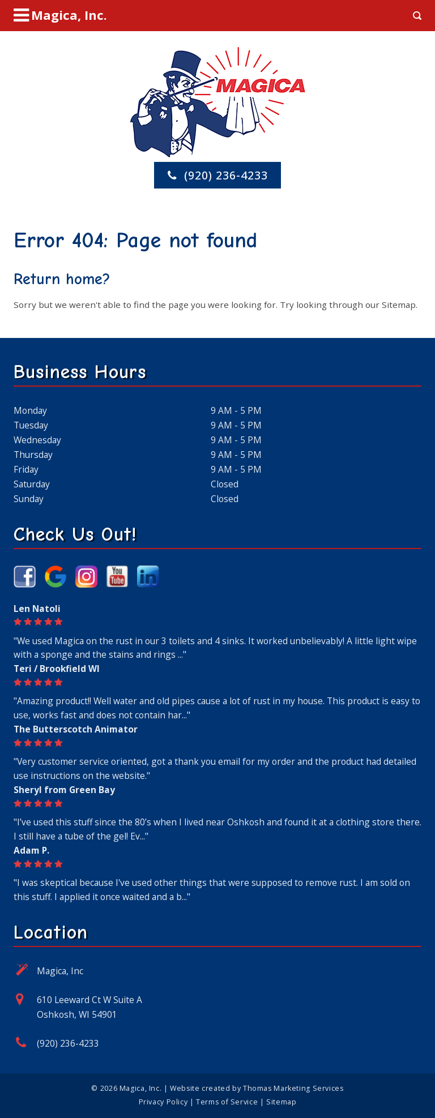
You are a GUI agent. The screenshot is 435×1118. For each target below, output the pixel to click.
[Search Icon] (417, 15)
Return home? (62, 279)
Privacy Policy (163, 1102)
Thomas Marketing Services (293, 1088)
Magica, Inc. (140, 1088)
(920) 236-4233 (68, 1043)
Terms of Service (227, 1102)
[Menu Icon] (60, 15)
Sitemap (399, 304)
